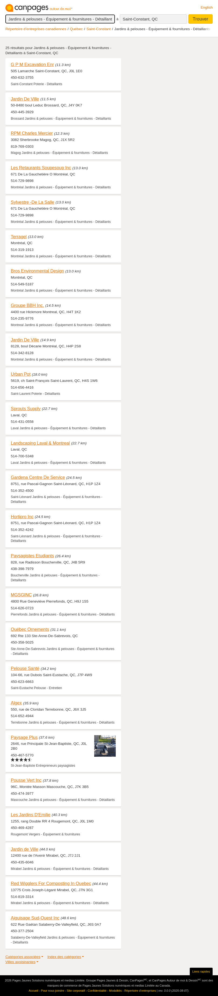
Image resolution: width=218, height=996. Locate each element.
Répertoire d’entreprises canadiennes (35, 29)
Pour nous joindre (52, 990)
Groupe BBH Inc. (27, 305)
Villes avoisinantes (20, 962)
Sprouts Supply (26, 408)
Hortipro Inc (22, 516)
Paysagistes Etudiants (32, 555)
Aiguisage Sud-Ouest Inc (35, 917)
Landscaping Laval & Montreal (40, 443)
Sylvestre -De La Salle (32, 202)
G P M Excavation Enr (32, 64)
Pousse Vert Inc (26, 780)
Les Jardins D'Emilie (30, 814)
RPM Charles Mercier (32, 133)
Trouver (200, 19)
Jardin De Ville (25, 98)
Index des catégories (64, 957)
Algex (16, 702)
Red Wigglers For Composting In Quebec (51, 883)
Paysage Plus (24, 737)
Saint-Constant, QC (140, 19)
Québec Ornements (30, 629)
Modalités (115, 990)
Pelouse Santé (25, 668)
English (207, 7)
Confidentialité (97, 990)
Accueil (33, 990)
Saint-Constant (98, 29)
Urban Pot (20, 374)
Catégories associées (22, 957)
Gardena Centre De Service (38, 477)
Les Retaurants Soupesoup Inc (41, 167)
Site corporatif (76, 990)
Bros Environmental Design (37, 270)
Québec (76, 29)
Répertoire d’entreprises (140, 990)
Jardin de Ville (24, 849)
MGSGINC (21, 594)
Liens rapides (201, 971)
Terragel (19, 236)
